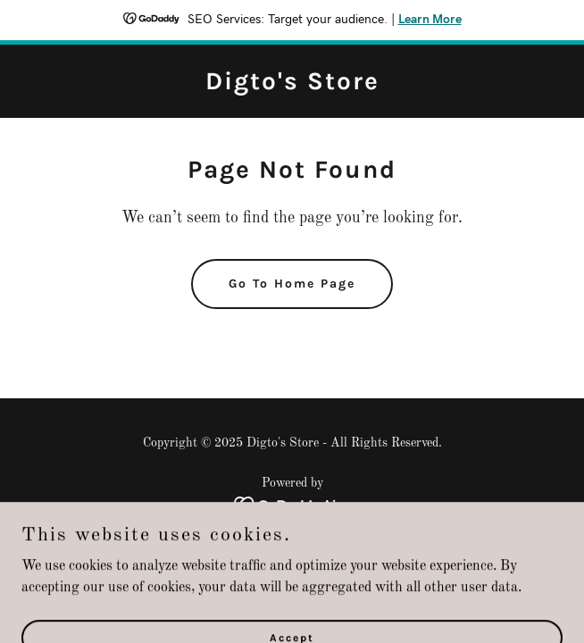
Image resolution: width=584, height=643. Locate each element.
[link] (292, 86)
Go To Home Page (292, 283)
